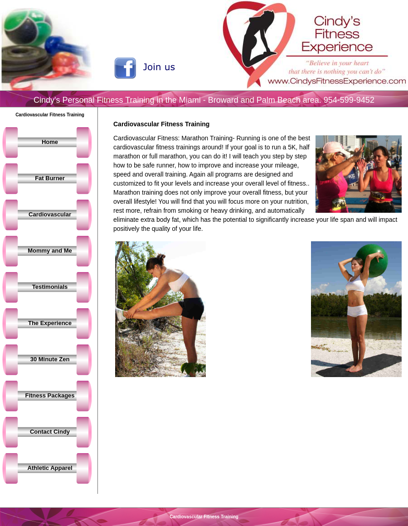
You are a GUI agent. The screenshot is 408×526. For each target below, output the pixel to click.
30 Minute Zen (50, 359)
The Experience (50, 323)
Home (50, 142)
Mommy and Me (50, 250)
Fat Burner (50, 178)
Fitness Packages (49, 395)
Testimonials (50, 286)
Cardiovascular (50, 214)
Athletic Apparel (49, 467)
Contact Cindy (50, 431)
